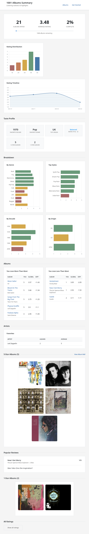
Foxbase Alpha (13, 313)
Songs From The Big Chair (13, 298)
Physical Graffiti (13, 306)
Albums (65, 5)
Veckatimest (53, 281)
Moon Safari (12, 281)
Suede (51, 297)
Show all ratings (13, 528)
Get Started (76, 5)
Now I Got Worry (55, 288)
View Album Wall (79, 354)
